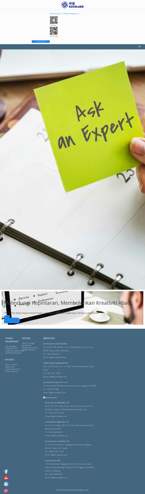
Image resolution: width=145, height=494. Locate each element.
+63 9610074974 (55, 474)
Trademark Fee (11, 348)
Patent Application (13, 369)
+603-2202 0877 (53, 354)
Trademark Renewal (13, 353)
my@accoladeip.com (57, 357)
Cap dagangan (11, 346)
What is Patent (11, 364)
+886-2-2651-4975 (56, 451)
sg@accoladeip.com (57, 392)
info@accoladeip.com (58, 376)
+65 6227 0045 (53, 389)
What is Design (28, 343)
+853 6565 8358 (55, 432)
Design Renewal (28, 349)
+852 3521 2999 (53, 373)
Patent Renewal (11, 371)
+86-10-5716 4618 (56, 412)
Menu (140, 46)
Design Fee (26, 345)
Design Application (30, 347)
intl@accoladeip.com (71, 13)
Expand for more (51, 397)
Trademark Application (14, 350)
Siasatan (40, 41)
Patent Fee (9, 366)
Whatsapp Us (56, 13)
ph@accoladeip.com (59, 477)
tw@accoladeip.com (59, 454)
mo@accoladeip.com (59, 435)
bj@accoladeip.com (59, 416)
